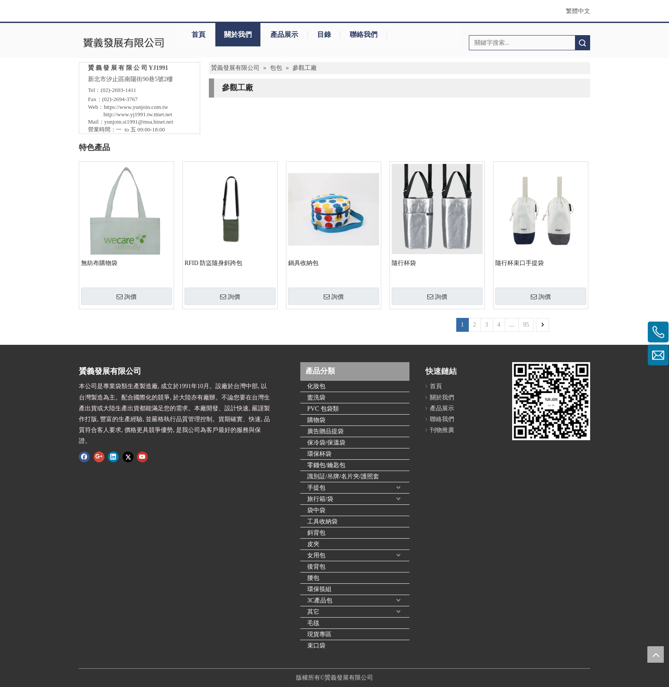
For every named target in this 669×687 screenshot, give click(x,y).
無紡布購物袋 (99, 263)
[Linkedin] (113, 456)
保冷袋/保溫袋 (326, 442)
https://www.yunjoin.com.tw (136, 107)
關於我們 (238, 34)
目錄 (324, 34)
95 (526, 324)
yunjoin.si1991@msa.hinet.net (138, 121)
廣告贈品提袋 (325, 431)
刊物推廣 (442, 430)
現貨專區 (319, 634)
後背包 (316, 566)
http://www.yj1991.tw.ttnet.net (138, 114)
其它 (313, 611)
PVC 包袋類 (323, 409)
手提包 (316, 487)
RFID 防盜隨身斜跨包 (213, 263)
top (655, 654)
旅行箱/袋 (320, 499)
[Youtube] (142, 456)
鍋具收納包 (303, 263)
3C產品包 (319, 600)
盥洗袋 (316, 397)
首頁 (198, 34)
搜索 (582, 43)
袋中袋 (316, 510)
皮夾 (313, 544)
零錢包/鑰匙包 (326, 465)
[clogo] (123, 42)
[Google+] (99, 456)
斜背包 (316, 533)
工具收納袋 (322, 521)
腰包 (313, 578)
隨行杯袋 (404, 263)
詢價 (126, 296)
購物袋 (316, 420)
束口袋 (316, 645)
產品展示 (284, 34)
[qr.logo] (551, 401)
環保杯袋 (319, 454)
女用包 (316, 555)
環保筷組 (319, 589)
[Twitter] (128, 456)
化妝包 (316, 386)
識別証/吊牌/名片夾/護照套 (343, 476)
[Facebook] (84, 456)
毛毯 (313, 623)
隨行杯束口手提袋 (519, 263)
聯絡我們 (363, 34)
